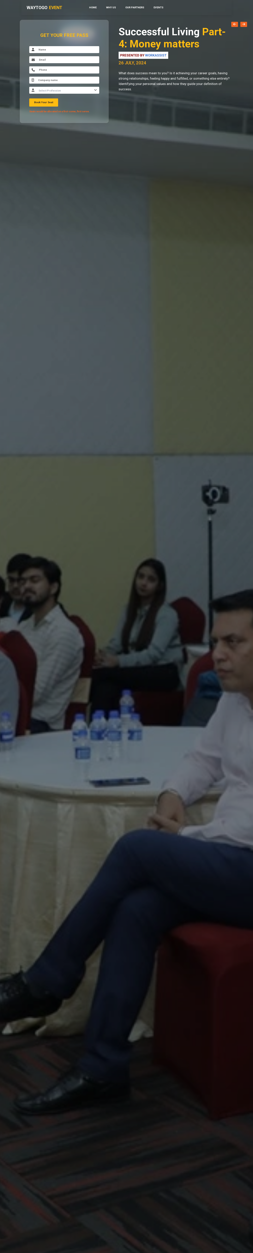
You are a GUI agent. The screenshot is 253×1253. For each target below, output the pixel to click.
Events (158, 7)
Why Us (111, 7)
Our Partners (134, 7)
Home (93, 7)
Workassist (156, 55)
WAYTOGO (44, 7)
